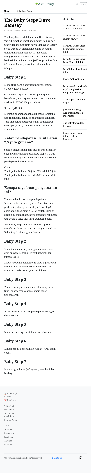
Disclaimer (9, 409)
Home (7, 11)
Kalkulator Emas (25, 11)
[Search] (77, 4)
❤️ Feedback (10, 400)
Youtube (8, 429)
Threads (8, 440)
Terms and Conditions (9, 415)
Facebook (8, 437)
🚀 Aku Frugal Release (10, 395)
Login (83, 4)
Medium (8, 444)
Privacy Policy (10, 420)
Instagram (9, 433)
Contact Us (9, 406)
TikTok (7, 425)
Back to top (57, 458)
